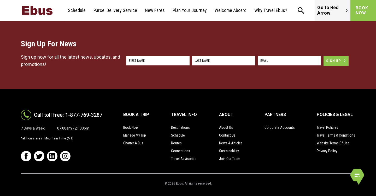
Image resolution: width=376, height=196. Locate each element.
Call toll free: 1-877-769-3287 (68, 115)
